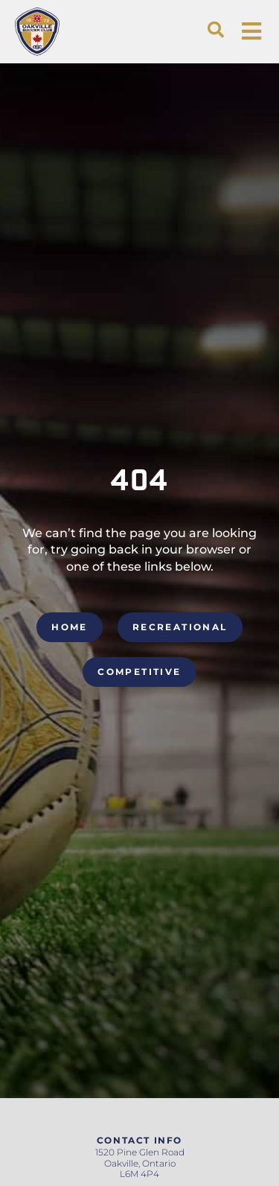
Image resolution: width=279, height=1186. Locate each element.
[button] (216, 30)
